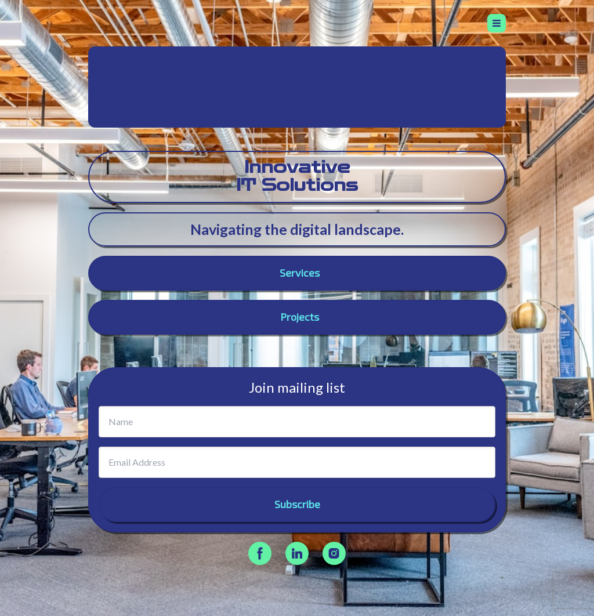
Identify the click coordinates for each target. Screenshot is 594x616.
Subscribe (297, 504)
